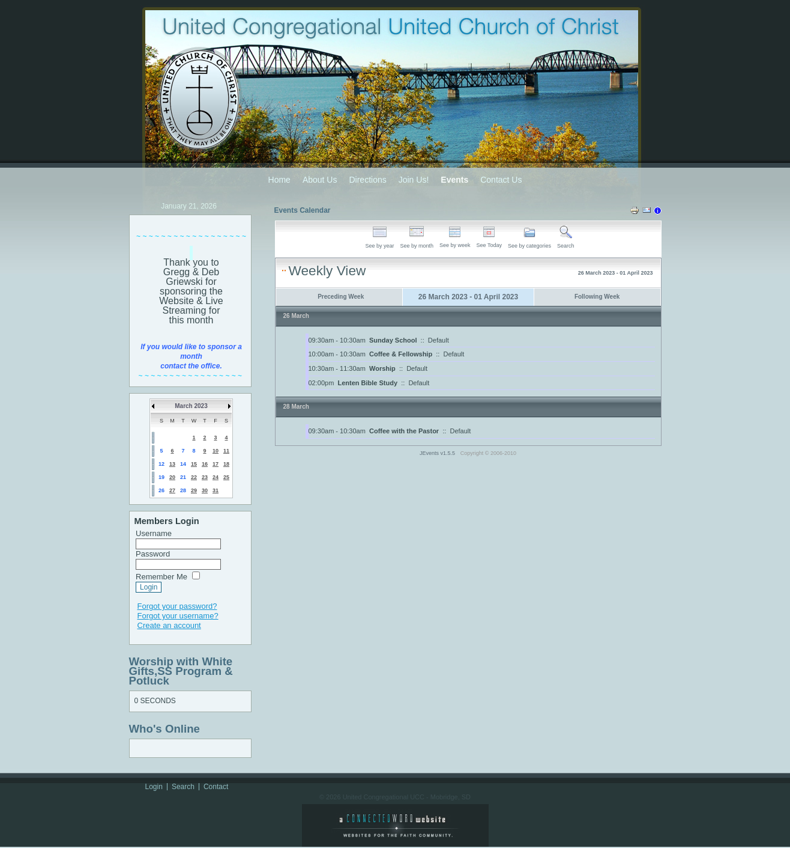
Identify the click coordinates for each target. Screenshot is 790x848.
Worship (382, 368)
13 (172, 464)
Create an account (169, 625)
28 (183, 490)
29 (194, 490)
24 (216, 477)
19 (161, 477)
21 (183, 477)
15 (194, 464)
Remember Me (161, 576)
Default (438, 340)
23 (205, 477)
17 (216, 464)
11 (226, 451)
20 (172, 477)
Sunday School (393, 340)
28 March (296, 406)
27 (172, 490)
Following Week (597, 296)
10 (216, 451)
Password (153, 553)
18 (226, 464)
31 (216, 490)
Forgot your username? (178, 615)
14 (183, 464)
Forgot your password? (177, 606)
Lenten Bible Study (367, 382)
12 (161, 464)
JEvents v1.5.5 (438, 453)
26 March (296, 316)
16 (205, 464)
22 (194, 477)
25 (226, 477)
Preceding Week (341, 296)
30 (205, 490)
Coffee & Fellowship (400, 354)
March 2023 (191, 406)
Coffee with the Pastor (404, 431)
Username (154, 533)
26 (161, 490)
